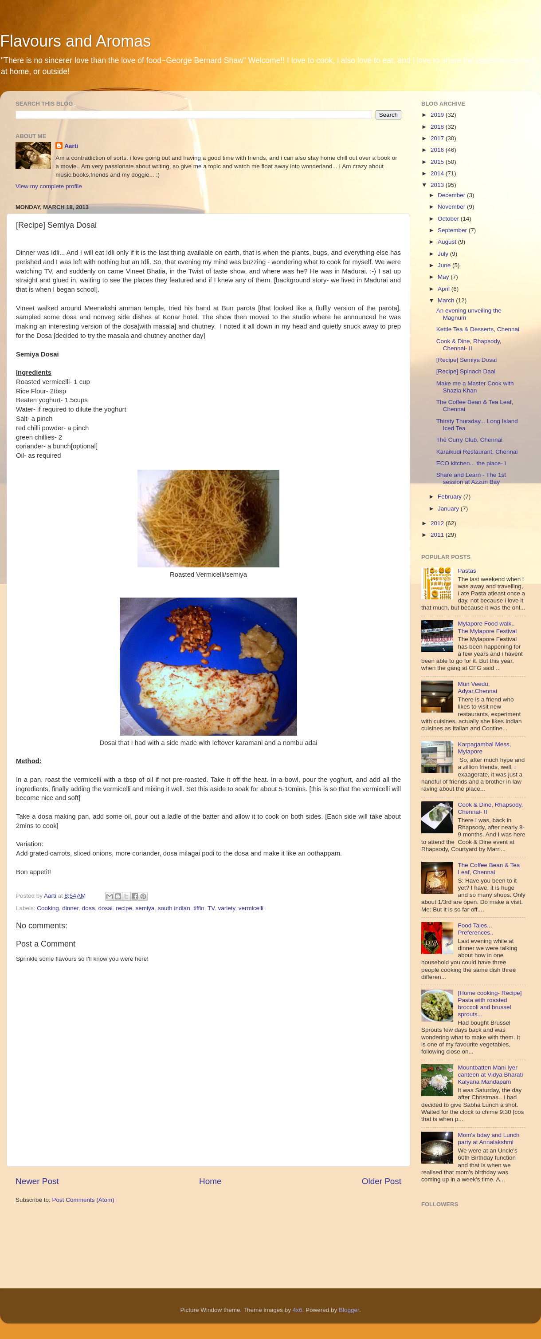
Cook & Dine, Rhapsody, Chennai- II (469, 345)
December (452, 195)
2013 (438, 185)
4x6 (297, 1310)
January (449, 508)
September (453, 230)
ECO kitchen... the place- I (471, 463)
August (448, 241)
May (444, 276)
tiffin (198, 908)
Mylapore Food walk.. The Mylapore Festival (487, 627)
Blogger (349, 1310)
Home (210, 1181)
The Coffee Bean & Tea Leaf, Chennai (489, 869)
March (447, 300)
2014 (438, 173)
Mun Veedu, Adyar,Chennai (477, 687)
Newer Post (37, 1181)
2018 (438, 126)
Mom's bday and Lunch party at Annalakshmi (488, 1138)
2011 (438, 534)
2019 (438, 114)
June (445, 265)
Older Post (381, 1181)
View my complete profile (49, 186)
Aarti (71, 146)
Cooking (48, 908)
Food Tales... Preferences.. (475, 929)
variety (226, 908)
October (449, 218)
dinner (70, 908)
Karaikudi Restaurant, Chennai (477, 451)
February (450, 496)
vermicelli (251, 908)
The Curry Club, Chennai (469, 439)
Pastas (467, 570)
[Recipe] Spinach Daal (466, 371)
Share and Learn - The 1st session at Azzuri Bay (471, 478)
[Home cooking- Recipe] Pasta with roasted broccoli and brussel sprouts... (489, 1004)
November (452, 206)
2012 (438, 523)
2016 (438, 150)
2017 (438, 138)
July (444, 253)
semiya (145, 908)
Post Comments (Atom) (83, 1199)
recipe (124, 908)
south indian (174, 908)
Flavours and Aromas (75, 41)
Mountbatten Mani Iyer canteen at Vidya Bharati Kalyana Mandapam (490, 1074)
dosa (88, 908)
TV (211, 908)
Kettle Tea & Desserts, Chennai (477, 329)
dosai (105, 908)
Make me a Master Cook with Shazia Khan (475, 387)
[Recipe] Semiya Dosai (466, 360)
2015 (438, 161)
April (444, 288)
